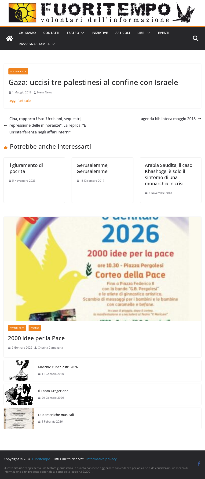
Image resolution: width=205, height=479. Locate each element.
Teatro (73, 32)
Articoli (122, 32)
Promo (34, 328)
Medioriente (18, 71)
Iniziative (100, 32)
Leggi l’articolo (19, 100)
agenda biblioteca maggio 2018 (171, 118)
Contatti (51, 32)
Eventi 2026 (17, 328)
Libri (141, 32)
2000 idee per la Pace (36, 338)
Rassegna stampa (34, 44)
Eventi (163, 32)
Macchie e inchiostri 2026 (58, 367)
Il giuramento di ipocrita (25, 168)
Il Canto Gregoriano (53, 391)
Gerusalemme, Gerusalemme (93, 168)
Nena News (44, 92)
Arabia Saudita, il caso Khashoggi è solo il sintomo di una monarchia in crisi (168, 174)
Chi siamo (27, 32)
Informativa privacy (101, 459)
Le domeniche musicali (56, 415)
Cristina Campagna (50, 348)
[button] (81, 32)
